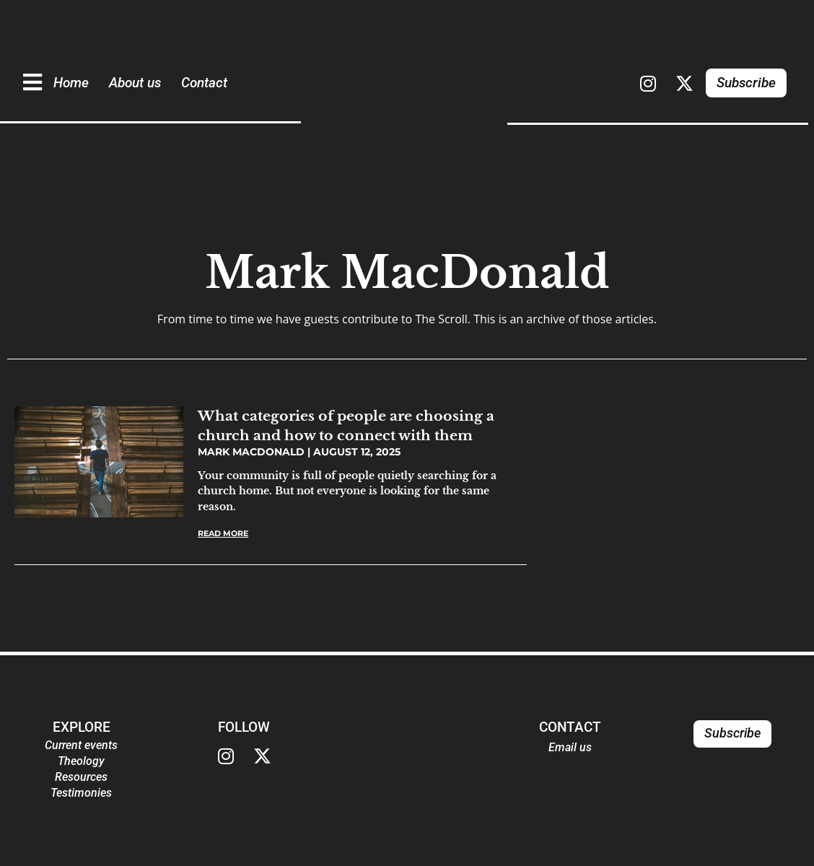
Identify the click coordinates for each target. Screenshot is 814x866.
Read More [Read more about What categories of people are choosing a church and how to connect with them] (223, 533)
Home (71, 82)
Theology (81, 761)
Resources (81, 777)
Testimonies (81, 793)
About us (135, 82)
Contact (204, 82)
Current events (81, 745)
